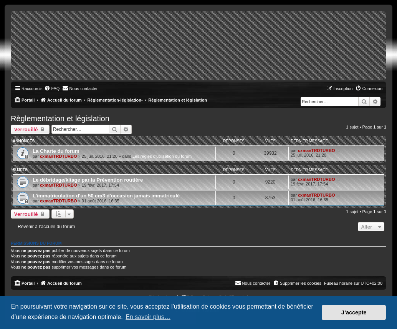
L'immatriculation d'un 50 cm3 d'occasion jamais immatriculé (106, 196)
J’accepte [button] (354, 312)
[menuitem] (52, 88)
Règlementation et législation (60, 118)
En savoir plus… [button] (148, 317)
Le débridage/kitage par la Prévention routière (88, 180)
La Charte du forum (56, 151)
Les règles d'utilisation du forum (162, 156)
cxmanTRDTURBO (58, 156)
